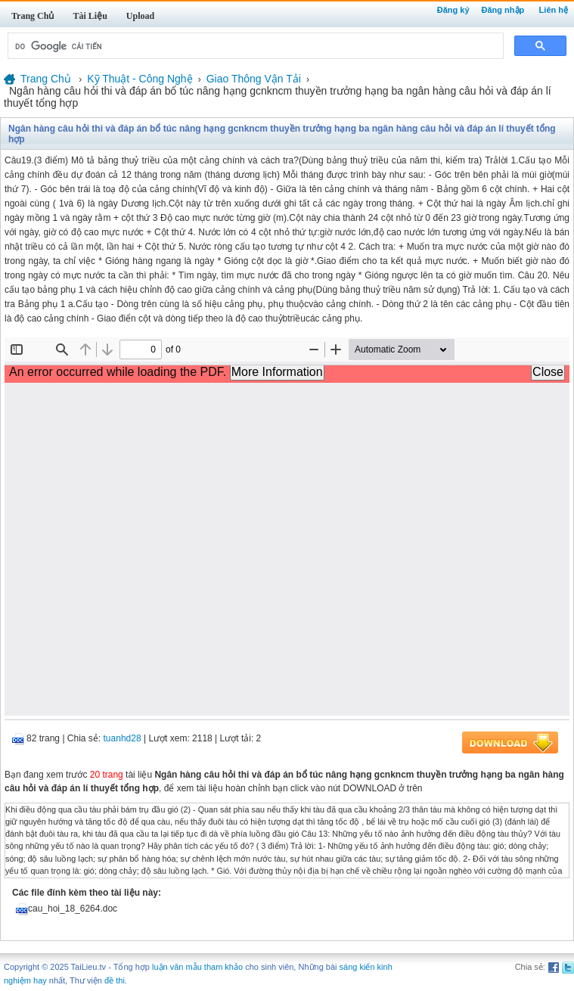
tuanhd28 (122, 738)
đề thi (114, 980)
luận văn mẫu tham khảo (197, 966)
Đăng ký (453, 9)
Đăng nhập (503, 9)
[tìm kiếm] (254, 46)
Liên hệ (553, 9)
